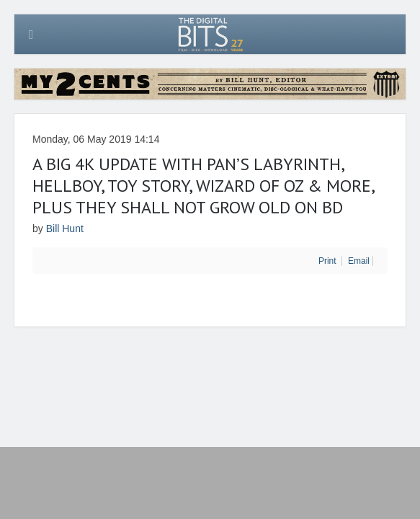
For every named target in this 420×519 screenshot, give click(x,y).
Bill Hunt (65, 228)
